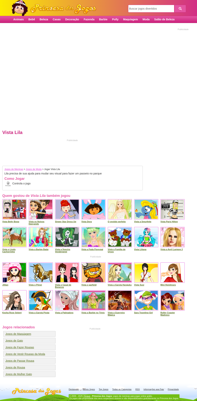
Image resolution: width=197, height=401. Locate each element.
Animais (18, 19)
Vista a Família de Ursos (116, 250)
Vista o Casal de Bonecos (63, 286)
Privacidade (173, 389)
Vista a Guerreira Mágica (116, 313)
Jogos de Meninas (13, 169)
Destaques (74, 389)
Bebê (31, 19)
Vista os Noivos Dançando (36, 222)
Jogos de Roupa (15, 367)
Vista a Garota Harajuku (120, 285)
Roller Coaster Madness (167, 313)
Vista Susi (139, 285)
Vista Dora (86, 221)
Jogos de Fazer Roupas (19, 347)
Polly (115, 19)
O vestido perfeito (117, 221)
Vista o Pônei (35, 285)
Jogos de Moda (34, 169)
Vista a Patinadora (64, 312)
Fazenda (89, 19)
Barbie (103, 19)
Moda (146, 19)
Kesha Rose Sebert (12, 312)
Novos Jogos (89, 389)
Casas (57, 19)
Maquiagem (130, 19)
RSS (137, 389)
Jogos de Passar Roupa (19, 360)
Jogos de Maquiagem (18, 333)
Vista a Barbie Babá (38, 249)
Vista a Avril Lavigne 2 (171, 249)
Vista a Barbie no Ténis (93, 312)
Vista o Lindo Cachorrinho (9, 250)
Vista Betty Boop (10, 221)
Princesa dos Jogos (55, 8)
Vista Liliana (140, 249)
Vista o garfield (89, 285)
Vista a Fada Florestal (92, 249)
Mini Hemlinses (168, 285)
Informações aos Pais (154, 389)
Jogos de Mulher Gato (18, 374)
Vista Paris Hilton (169, 221)
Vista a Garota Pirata (39, 312)
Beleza (44, 19)
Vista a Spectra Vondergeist (62, 250)
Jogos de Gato (14, 340)
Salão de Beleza (164, 19)
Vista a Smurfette (142, 221)
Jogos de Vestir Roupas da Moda (25, 354)
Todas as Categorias (121, 389)
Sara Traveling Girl (143, 312)
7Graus (86, 396)
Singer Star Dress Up (65, 221)
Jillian (5, 285)
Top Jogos (103, 389)
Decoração (72, 19)
